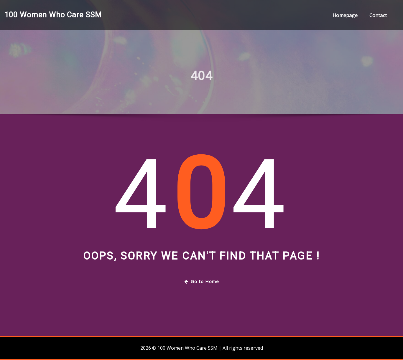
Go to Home (201, 281)
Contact (378, 15)
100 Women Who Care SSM (53, 14)
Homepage (345, 15)
